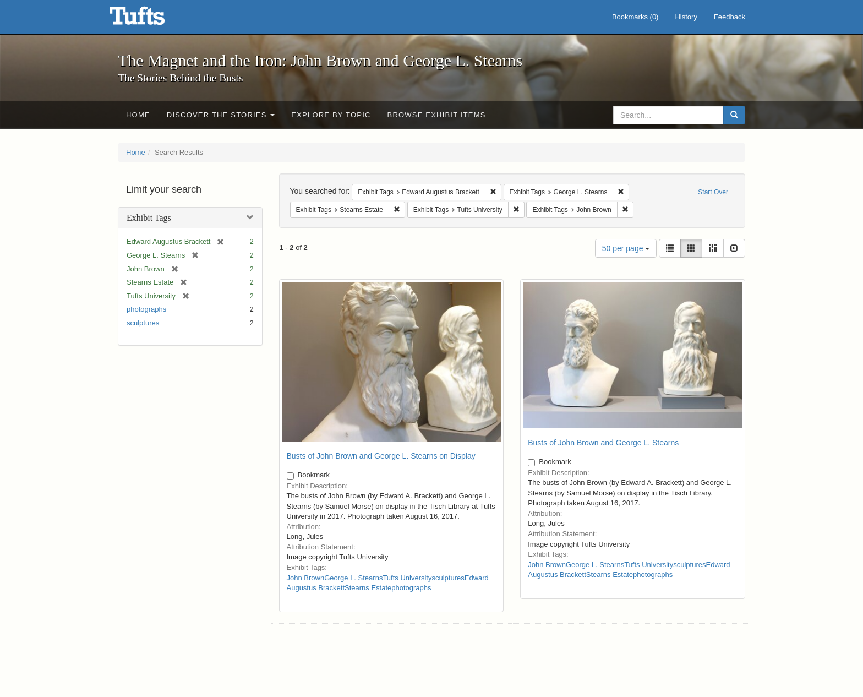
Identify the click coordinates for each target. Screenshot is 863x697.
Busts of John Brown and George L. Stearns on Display (381, 455)
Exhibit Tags (149, 217)
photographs (146, 309)
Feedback (729, 17)
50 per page (626, 248)
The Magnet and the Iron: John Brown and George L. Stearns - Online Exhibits (151, 19)
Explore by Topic (330, 115)
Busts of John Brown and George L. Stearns (603, 442)
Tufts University (407, 578)
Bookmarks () (635, 17)
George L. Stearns (353, 578)
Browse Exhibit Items (436, 115)
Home (138, 115)
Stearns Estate (368, 588)
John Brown (306, 578)
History (686, 17)
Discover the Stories (221, 115)
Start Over (713, 192)
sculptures (143, 323)
